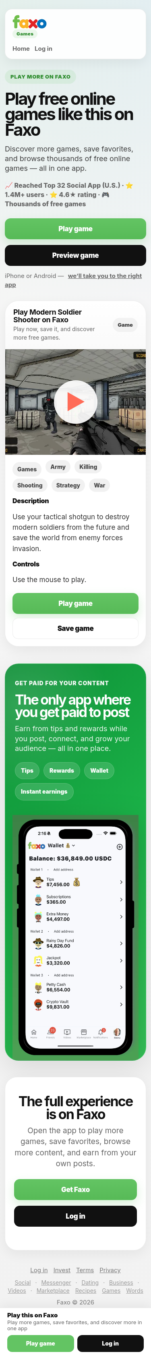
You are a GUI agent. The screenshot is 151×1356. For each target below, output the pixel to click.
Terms (85, 1270)
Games (111, 1290)
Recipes (85, 1290)
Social (22, 1282)
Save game (76, 628)
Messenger (56, 1282)
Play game (75, 229)
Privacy (110, 1270)
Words (134, 1290)
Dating (90, 1282)
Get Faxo (75, 1190)
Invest (62, 1270)
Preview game (75, 255)
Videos (17, 1290)
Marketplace (53, 1290)
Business (121, 1282)
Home (21, 48)
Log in (43, 48)
